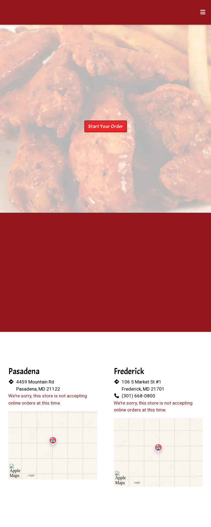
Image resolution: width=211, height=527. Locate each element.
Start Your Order (105, 126)
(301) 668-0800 (138, 396)
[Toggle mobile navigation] (203, 12)
